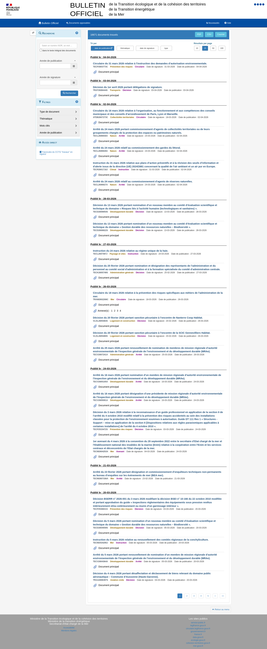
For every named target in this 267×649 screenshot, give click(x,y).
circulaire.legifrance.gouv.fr (198, 628)
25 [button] (205, 48)
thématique (125, 48)
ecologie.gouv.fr (198, 640)
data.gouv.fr (198, 637)
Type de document (49, 111)
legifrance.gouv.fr (198, 625)
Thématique (46, 118)
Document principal (108, 71)
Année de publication (51, 132)
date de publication (102, 48)
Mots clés (45, 125)
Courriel (220, 34)
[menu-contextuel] (41, 50)
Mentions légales (68, 630)
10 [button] (197, 48)
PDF (199, 34)
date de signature (147, 48)
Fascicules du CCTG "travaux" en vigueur (56, 153)
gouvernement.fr (198, 631)
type (166, 48)
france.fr (198, 634)
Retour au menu (220, 609)
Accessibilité (68, 628)
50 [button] (213, 48)
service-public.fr (198, 622)
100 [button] (221, 48)
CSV (209, 34)
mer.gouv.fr (198, 646)
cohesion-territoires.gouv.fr (198, 643)
